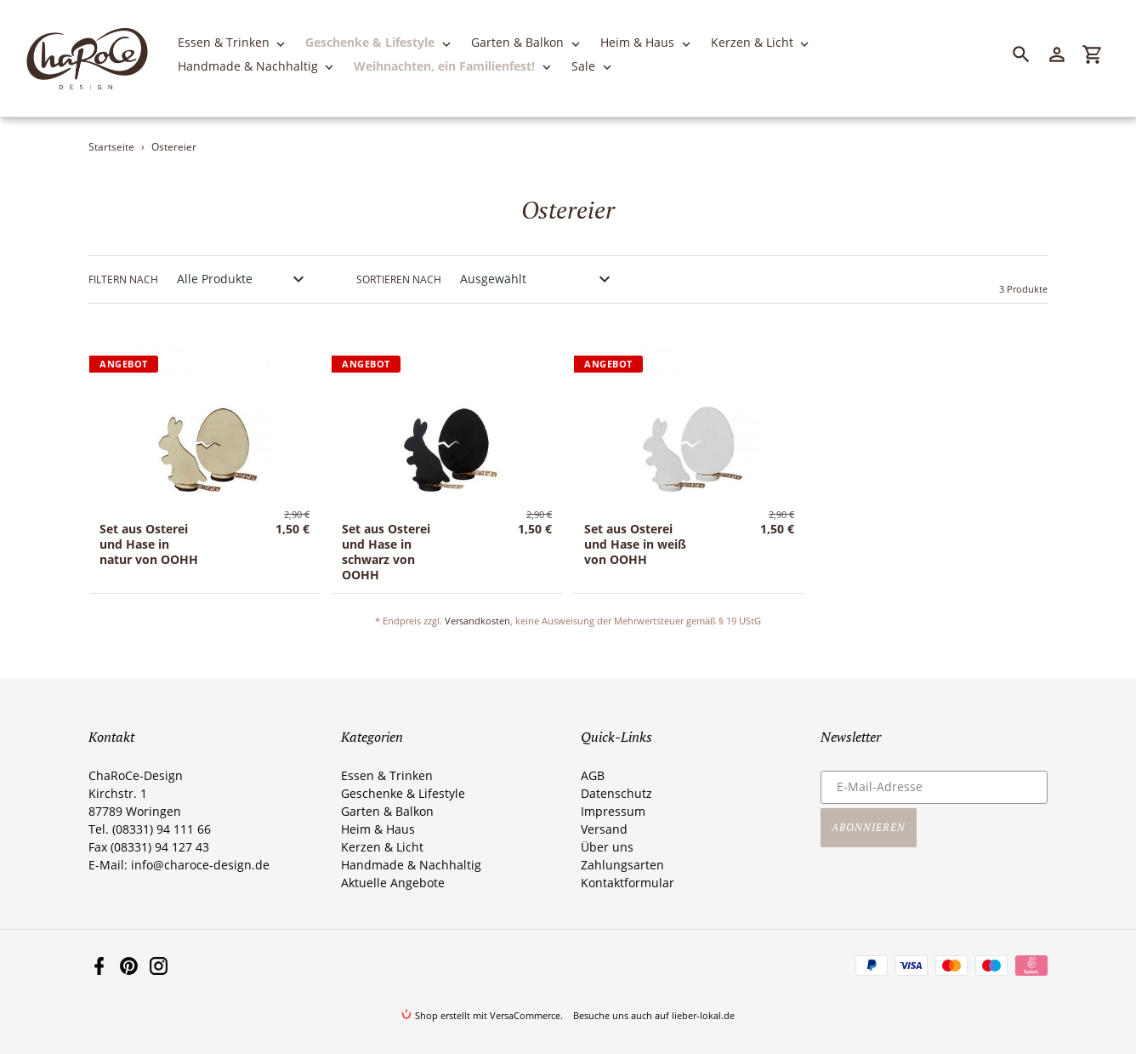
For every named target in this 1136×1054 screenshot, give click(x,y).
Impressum (613, 811)
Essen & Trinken (387, 775)
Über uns (607, 847)
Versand (604, 829)
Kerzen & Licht (382, 847)
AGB (593, 775)
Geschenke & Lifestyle (403, 793)
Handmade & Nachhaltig (411, 865)
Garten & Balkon (387, 811)
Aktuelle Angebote (393, 883)
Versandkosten (477, 620)
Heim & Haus (378, 829)
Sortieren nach (398, 279)
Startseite (111, 147)
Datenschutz (616, 793)
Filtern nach (123, 279)
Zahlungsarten (622, 865)
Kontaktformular (627, 883)
